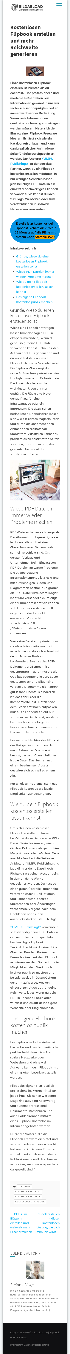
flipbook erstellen (28, 1192)
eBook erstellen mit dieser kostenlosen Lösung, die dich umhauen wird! (47, 1223)
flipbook (24, 1187)
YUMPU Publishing (24, 927)
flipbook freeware (28, 1197)
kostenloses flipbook (30, 1202)
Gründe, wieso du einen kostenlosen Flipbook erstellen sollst (33, 261)
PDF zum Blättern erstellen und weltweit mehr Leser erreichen (21, 1223)
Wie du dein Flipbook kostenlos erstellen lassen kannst (35, 287)
